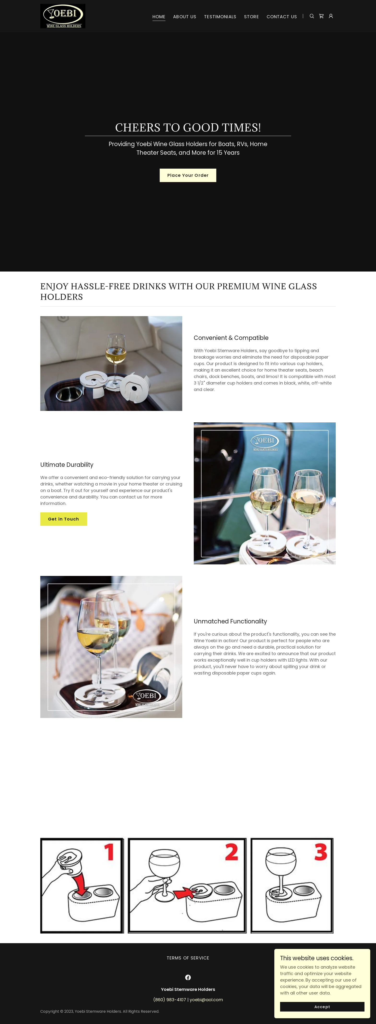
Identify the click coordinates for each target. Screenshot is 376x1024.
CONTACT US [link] (282, 17)
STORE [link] (251, 17)
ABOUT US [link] (184, 17)
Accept (322, 1007)
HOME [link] (159, 17)
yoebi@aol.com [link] (206, 1000)
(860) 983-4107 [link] (169, 1000)
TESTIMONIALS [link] (220, 17)
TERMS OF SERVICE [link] (188, 958)
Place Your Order (188, 175)
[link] (62, 16)
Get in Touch (63, 519)
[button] (331, 16)
